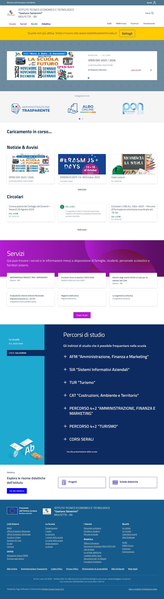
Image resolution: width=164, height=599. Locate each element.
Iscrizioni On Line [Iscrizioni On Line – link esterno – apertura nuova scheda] (14, 540)
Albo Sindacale (128, 537)
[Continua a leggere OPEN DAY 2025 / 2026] (31, 164)
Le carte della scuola (54, 540)
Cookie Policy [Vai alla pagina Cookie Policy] (56, 568)
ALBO (109, 23)
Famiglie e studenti (92, 531)
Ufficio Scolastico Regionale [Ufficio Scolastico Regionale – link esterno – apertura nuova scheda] (18, 531)
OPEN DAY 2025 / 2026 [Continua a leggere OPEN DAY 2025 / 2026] (21, 177)
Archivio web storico (15, 558)
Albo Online (12, 568)
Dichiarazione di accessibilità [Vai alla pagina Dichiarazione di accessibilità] (94, 568)
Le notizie (126, 528)
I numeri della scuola (54, 537)
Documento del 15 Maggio (95, 558)
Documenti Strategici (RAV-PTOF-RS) (100, 546)
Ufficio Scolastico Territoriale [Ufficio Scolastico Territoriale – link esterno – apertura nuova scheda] (19, 534)
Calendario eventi (129, 534)
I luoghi (48, 531)
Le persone (50, 534)
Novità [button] (34, 24)
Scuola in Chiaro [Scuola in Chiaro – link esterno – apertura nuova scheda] (13, 537)
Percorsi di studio (91, 534)
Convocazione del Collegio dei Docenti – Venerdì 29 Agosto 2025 (30, 207)
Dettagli (127, 33)
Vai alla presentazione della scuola (82, 451)
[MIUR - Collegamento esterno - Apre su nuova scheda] (21, 2)
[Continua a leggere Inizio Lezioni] (133, 164)
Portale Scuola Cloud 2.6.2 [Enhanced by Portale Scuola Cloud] (53, 589)
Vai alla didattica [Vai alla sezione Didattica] (16, 490)
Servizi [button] (23, 24)
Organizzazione (51, 543)
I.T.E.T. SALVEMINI (17, 353)
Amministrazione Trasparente (34, 568)
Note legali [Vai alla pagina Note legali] (132, 568)
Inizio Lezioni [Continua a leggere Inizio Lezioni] (118, 177)
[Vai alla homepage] (11, 13)
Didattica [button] (46, 24)
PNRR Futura (121, 23)
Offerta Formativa (91, 543)
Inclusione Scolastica (92, 561)
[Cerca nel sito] (149, 13)
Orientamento (149, 23)
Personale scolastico (92, 528)
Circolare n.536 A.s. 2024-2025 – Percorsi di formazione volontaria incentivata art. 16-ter (133, 209)
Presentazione (51, 528)
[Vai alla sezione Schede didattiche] (133, 482)
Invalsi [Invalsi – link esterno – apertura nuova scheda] (9, 543)
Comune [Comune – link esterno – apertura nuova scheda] (10, 546)
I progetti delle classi (92, 555)
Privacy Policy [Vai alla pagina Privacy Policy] (72, 568)
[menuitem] (12, 24)
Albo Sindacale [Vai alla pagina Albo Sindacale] (117, 568)
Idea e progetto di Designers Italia (143, 589)
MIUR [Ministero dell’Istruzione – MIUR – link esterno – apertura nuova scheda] (9, 528)
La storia (49, 546)
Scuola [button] (12, 24)
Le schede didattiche (92, 552)
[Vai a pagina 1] (79, 119)
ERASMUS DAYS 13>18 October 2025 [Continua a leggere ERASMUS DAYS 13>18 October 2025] (80, 177)
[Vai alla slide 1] (88, 78)
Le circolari (126, 531)
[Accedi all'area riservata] (151, 2)
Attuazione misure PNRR (17, 555)
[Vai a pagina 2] (82, 119)
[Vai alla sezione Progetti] (82, 482)
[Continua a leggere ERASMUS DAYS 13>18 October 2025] (82, 164)
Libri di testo (89, 549)
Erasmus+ (135, 23)
